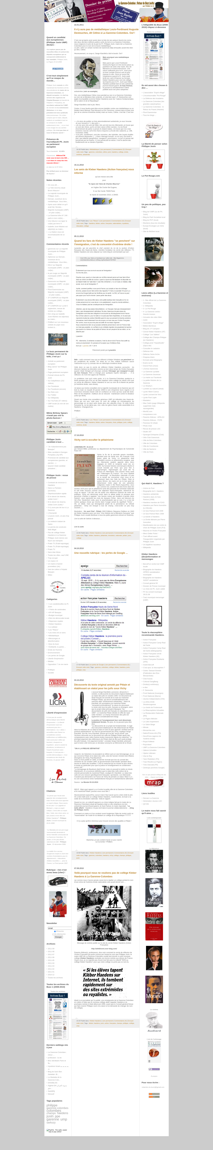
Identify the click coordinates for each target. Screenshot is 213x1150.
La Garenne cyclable (151, 372)
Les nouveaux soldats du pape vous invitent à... (58, 324)
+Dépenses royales (55, 621)
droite (126, 152)
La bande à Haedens (151, 517)
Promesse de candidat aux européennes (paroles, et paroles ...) (58, 460)
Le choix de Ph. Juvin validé (154, 589)
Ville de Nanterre (149, 449)
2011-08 (51, 951)
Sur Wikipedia (53, 398)
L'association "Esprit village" (154, 93)
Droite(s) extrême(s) (151, 684)
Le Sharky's (147, 386)
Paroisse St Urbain (150, 423)
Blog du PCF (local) (150, 220)
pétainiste (104, 535)
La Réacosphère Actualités (153, 710)
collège (121, 152)
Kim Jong (51, 314)
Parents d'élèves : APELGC (154, 417)
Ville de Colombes (150, 443)
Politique (51, 670)
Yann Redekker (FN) (151, 759)
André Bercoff (148, 665)
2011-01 (51, 972)
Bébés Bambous (149, 326)
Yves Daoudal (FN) (150, 765)
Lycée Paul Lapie (150, 397)
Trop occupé (53, 558)
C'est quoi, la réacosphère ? (154, 668)
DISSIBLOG (52, 1083)
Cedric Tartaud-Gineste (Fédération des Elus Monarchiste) (152, 673)
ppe (57, 1116)
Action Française (149, 640)
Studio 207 (147, 432)
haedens (62, 1113)
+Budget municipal (55, 615)
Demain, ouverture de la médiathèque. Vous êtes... (58, 259)
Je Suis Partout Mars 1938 (153, 514)
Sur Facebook (53, 386)
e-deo (145, 687)
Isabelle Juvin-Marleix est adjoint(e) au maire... (58, 316)
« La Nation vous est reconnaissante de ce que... (56, 234)
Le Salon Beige (149, 724)
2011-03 (51, 966)
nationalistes (117, 223)
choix (114, 422)
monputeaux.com (150, 414)
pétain (125, 535)
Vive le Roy (147, 756)
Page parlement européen (58, 372)
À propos (154, 1076)
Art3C (145, 320)
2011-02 (51, 969)
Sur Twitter (52, 395)
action (103, 223)
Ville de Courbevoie (150, 446)
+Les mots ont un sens (57, 633)
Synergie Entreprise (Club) (153, 435)
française (109, 223)
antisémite (86, 154)
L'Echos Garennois (150, 369)
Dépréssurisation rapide (57, 494)
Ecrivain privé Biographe (152, 360)
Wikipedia (147, 547)
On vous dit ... (53, 185)
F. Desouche (148, 690)
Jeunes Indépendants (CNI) (154, 699)
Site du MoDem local (151, 231)
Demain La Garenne (151, 798)
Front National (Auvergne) (153, 693)
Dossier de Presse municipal (154, 586)
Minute (145, 727)
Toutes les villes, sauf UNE (58, 555)
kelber (91, 535)
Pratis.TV (51, 549)
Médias (51, 661)
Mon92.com (147, 411)
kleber (98, 223)
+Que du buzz (53, 644)
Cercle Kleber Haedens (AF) (154, 332)
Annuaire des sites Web (152, 317)
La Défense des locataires (153, 98)
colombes (54, 1110)
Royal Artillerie (148, 742)
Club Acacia (147, 679)
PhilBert (51, 322)
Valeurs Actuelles (149, 750)
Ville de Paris (148, 452)
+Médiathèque (53, 636)
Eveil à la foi (148, 363)
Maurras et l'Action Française (154, 531)
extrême (79, 154)
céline (105, 152)
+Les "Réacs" (53, 630)
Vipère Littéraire (149, 753)
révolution (111, 535)
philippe (52, 1105)
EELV (50, 265)
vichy (111, 855)
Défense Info (148, 351)
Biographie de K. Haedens (153, 491)
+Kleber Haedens (55, 624)
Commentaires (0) (118, 221)
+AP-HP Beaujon (54, 612)
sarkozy (51, 1122)
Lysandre (112, 350)
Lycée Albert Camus (151, 392)
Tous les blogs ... (149, 115)
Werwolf (51, 1094)
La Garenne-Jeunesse (152, 374)
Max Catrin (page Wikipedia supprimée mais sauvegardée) (154, 405)
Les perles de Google (56, 656)
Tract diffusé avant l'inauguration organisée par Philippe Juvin (154, 539)
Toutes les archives (55, 978)
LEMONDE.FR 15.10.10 (83, 447)
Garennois (52, 281)
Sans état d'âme (54, 552)
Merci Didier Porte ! (150, 533)
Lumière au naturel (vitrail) (153, 389)
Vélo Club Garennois (151, 437)
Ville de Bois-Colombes (152, 440)
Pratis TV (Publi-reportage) (58, 543)
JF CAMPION (53, 298)
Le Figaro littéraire (150, 719)
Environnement (54, 653)
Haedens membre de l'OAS (154, 502)
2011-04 (51, 963)
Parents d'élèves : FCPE (152, 420)
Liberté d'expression (56, 658)
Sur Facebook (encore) (57, 389)
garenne (53, 1119)
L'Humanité (52, 513)
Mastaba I (147, 400)
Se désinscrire (59, 934)
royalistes (125, 223)
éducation (79, 226)
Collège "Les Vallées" (151, 334)
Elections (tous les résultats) (154, 223)
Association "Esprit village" (153, 323)
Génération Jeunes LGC (152, 801)
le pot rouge (52, 273)
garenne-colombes (57, 1108)
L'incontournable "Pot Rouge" (154, 96)
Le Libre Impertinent (151, 722)
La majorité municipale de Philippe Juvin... (58, 251)
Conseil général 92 (150, 583)
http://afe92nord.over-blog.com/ (104, 949)
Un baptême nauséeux (152, 545)
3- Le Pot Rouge (149, 309)
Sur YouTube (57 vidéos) (57, 401)
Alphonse (51, 257)
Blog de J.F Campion (151, 329)
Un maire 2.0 (53, 561)
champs (51, 1113)
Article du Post (148, 488)
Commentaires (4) (120, 1021)
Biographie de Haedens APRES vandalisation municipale (152, 572)
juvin (50, 1116)
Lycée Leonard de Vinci (152, 394)
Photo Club (147, 426)
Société (51, 673)
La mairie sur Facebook (152, 377)
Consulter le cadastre (151, 348)
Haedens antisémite (151, 494)
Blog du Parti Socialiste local (154, 217)
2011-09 (51, 949)
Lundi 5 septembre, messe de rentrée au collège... (58, 308)
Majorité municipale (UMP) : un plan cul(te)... (58, 267)
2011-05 (51, 960)
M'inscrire (59, 931)
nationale (119, 535)
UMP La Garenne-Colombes (154, 747)
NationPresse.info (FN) (152, 733)
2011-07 (51, 954)
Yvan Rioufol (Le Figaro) (152, 762)
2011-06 (51, 957)
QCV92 (146, 804)
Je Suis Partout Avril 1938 (153, 511)
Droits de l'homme (55, 650)
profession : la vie (55, 1058)
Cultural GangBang (150, 682)
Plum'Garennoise (54, 290)
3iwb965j (51, 1091)
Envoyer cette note (82, 667)
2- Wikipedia (148, 306)
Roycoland (147, 745)
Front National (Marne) (152, 696)
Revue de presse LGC (152, 429)
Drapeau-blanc (149, 357)
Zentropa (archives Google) (154, 768)
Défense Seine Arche (151, 354)
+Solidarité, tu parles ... (57, 647)
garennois (52, 249)
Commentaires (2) (118, 149)
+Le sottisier (52, 627)
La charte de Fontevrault (152, 707)
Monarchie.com (149, 730)
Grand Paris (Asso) (150, 366)
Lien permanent (105, 149)
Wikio (50, 575)
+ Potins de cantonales (57, 609)
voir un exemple (90, 91)
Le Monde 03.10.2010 (89, 782)
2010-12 (51, 975)
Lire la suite (79, 527)
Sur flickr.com (53, 392)
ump (63, 1119)
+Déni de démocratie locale (58, 618)
